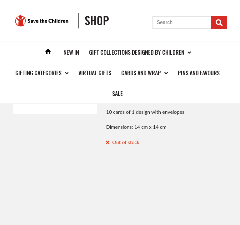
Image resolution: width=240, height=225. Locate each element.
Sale (117, 93)
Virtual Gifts (94, 73)
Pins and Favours (199, 73)
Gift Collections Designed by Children (136, 52)
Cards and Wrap (141, 73)
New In (71, 52)
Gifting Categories (38, 73)
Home (48, 52)
